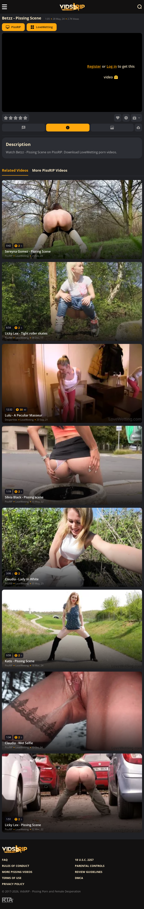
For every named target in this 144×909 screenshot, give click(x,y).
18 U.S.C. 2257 (84, 860)
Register (94, 66)
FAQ (5, 860)
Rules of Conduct (15, 866)
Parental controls (89, 866)
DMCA (79, 878)
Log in (112, 66)
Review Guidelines (88, 872)
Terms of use (11, 878)
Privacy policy (13, 884)
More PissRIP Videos (49, 170)
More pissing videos (17, 872)
